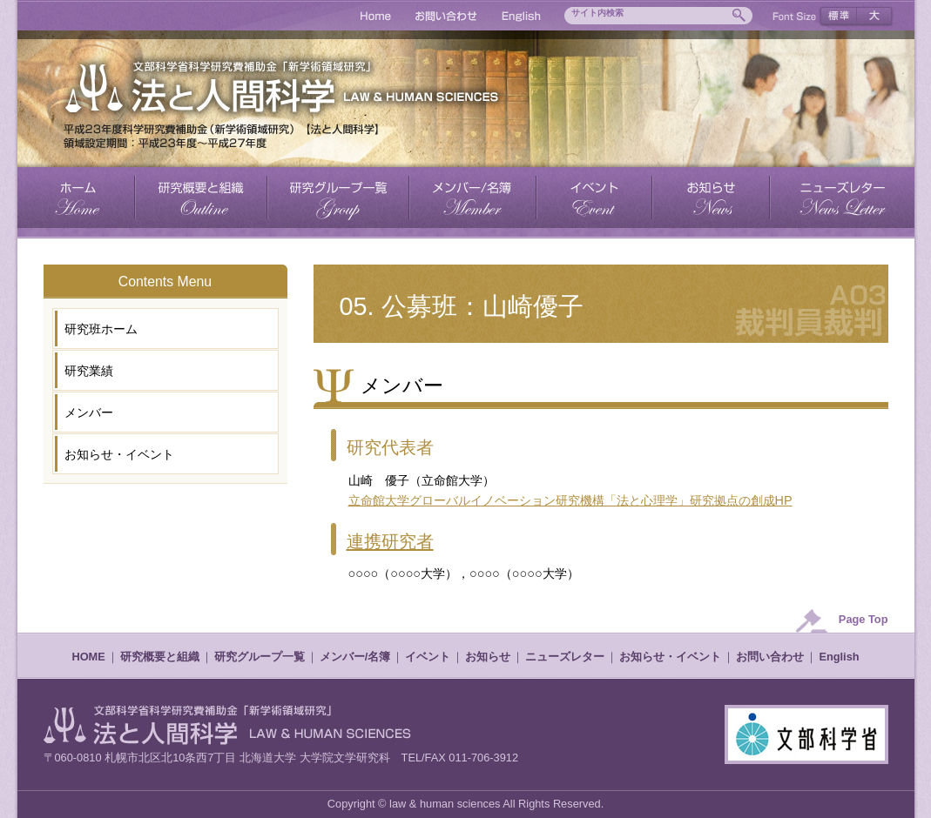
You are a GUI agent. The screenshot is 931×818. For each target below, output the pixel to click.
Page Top (863, 619)
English (839, 656)
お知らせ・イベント (119, 454)
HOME (88, 656)
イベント (427, 656)
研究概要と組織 (159, 656)
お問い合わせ (770, 656)
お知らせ (487, 656)
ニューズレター (564, 656)
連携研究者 (390, 541)
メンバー (88, 412)
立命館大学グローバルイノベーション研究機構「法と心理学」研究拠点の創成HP (570, 500)
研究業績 (88, 371)
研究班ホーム (101, 329)
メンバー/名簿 (355, 656)
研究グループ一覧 (259, 656)
